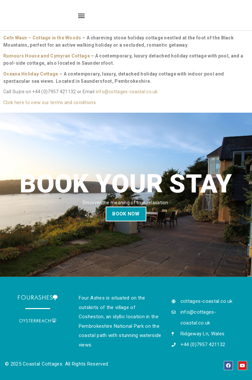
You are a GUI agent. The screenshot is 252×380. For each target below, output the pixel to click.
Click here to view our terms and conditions (49, 102)
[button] (81, 15)
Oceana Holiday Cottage (30, 74)
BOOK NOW (125, 214)
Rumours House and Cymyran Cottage (46, 55)
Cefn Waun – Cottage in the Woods (42, 37)
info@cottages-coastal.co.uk (127, 91)
